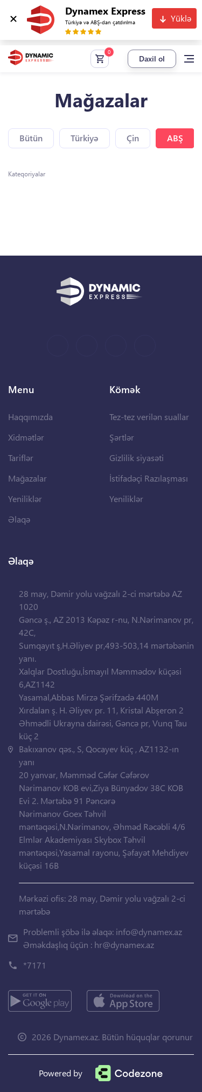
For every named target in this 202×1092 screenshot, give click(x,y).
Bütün (31, 137)
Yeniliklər (25, 498)
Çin (133, 137)
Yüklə (181, 18)
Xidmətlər (26, 437)
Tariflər (20, 457)
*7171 (34, 965)
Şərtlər (121, 437)
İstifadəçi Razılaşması (148, 478)
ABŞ (175, 137)
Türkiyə (85, 137)
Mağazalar (27, 478)
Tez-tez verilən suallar (149, 416)
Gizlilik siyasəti (136, 457)
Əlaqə (19, 519)
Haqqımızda (30, 416)
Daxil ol (152, 58)
